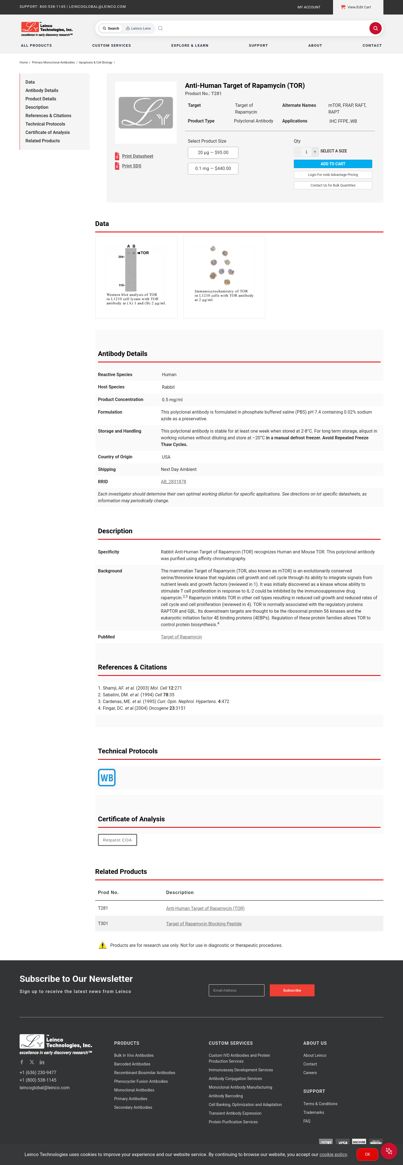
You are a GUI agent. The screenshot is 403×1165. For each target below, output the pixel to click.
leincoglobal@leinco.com (45, 1087)
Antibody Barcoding (226, 1096)
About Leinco (314, 1055)
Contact (310, 1064)
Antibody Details (41, 90)
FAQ (306, 1121)
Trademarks (313, 1112)
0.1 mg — (213, 168)
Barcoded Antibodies (132, 1064)
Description (36, 107)
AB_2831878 (173, 481)
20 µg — (213, 152)
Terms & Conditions (320, 1104)
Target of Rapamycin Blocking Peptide (204, 923)
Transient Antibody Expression (235, 1113)
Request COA (117, 840)
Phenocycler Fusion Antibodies (141, 1081)
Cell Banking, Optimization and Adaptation (245, 1104)
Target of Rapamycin (181, 637)
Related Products (42, 140)
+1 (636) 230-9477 (38, 1072)
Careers (310, 1072)
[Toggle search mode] (126, 28)
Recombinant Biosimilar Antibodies (144, 1072)
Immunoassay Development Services (241, 1070)
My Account (308, 7)
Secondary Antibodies (133, 1107)
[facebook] (22, 1062)
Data (30, 82)
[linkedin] (42, 1062)
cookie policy (333, 1154)
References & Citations (48, 115)
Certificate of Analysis (47, 132)
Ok (367, 1154)
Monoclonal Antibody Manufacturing (240, 1087)
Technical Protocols (45, 124)
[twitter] (32, 1062)
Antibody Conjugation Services (235, 1078)
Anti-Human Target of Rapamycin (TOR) (205, 908)
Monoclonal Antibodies (134, 1090)
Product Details (40, 99)
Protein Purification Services (233, 1122)
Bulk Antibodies (134, 1055)
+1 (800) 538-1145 (38, 1080)
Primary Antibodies (130, 1098)
